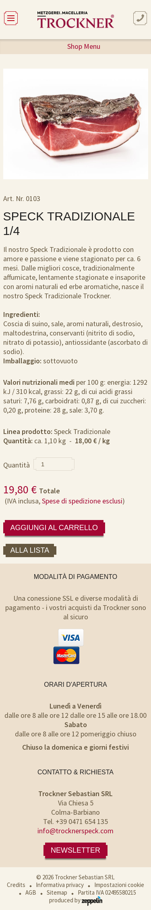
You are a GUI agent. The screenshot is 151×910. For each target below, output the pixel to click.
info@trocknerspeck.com (75, 830)
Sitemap (57, 892)
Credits (16, 885)
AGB (30, 892)
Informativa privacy (60, 885)
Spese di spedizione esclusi (82, 500)
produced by (75, 900)
